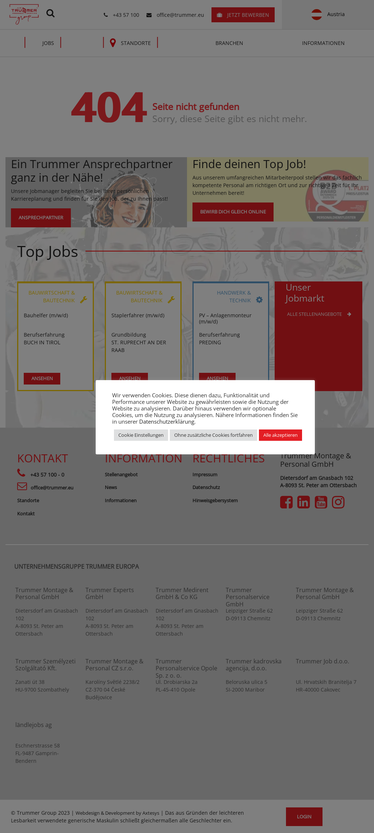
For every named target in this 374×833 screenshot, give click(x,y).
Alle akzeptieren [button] (280, 435)
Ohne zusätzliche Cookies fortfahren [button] (213, 435)
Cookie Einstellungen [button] (141, 435)
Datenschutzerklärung (166, 421)
